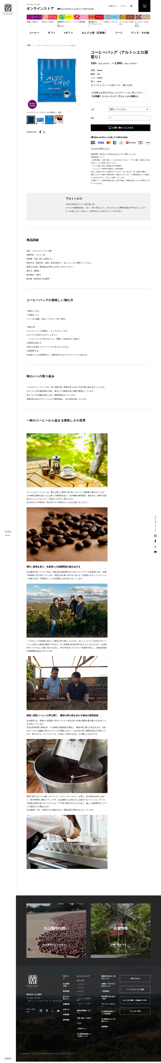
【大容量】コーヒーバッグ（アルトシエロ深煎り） (115, 96)
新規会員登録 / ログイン (84, 1013)
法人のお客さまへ (66, 999)
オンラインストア (83, 977)
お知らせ (66, 1011)
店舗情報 (66, 1005)
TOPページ (66, 979)
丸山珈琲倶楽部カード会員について (84, 1036)
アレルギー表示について (100, 150)
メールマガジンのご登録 (135, 991)
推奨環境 (104, 1028)
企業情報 (66, 1016)
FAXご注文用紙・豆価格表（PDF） (135, 1002)
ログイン (124, 6)
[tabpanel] (56, 80)
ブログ (79, 1025)
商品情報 (66, 992)
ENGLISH (8, 1058)
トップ (38, 45)
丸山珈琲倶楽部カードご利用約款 (108, 1014)
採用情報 (66, 1021)
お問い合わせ (135, 980)
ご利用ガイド (112, 6)
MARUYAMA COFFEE (8, 9)
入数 (92, 109)
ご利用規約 (105, 992)
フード (119, 32)
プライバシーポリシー (108, 1006)
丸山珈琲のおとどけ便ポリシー (108, 1021)
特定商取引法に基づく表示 (108, 999)
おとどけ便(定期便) (84, 1000)
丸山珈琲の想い (66, 986)
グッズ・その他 (140, 32)
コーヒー (34, 32)
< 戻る (29, 45)
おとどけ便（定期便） (94, 32)
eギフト (68, 32)
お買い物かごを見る (84, 1019)
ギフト (51, 32)
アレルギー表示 (135, 1012)
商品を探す (81, 982)
